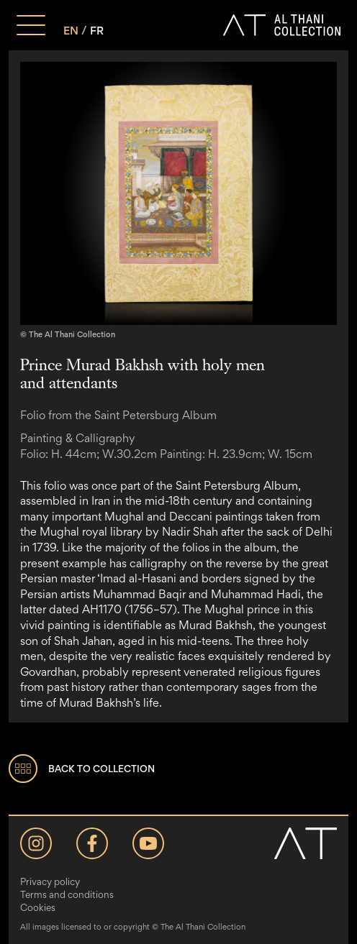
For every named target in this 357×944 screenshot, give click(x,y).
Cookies (37, 907)
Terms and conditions (67, 894)
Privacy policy (50, 881)
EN (70, 30)
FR (97, 30)
